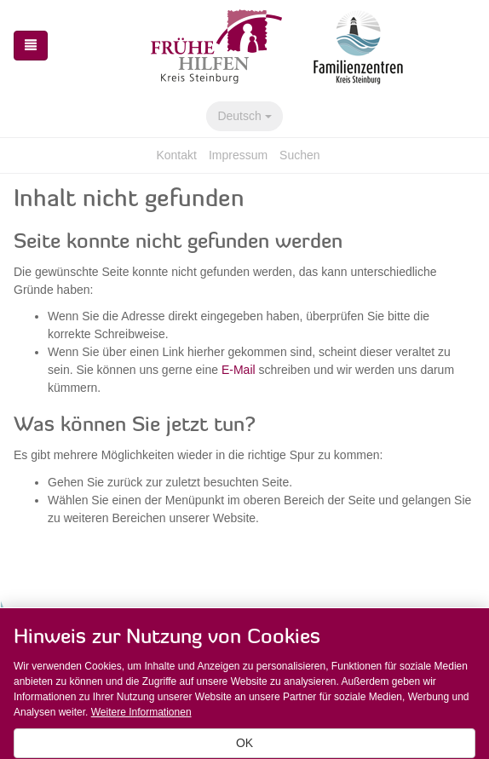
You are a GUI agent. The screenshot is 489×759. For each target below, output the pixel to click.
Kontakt (176, 155)
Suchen (299, 155)
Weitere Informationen (141, 712)
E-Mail (238, 370)
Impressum (238, 155)
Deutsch (244, 116)
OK (244, 743)
